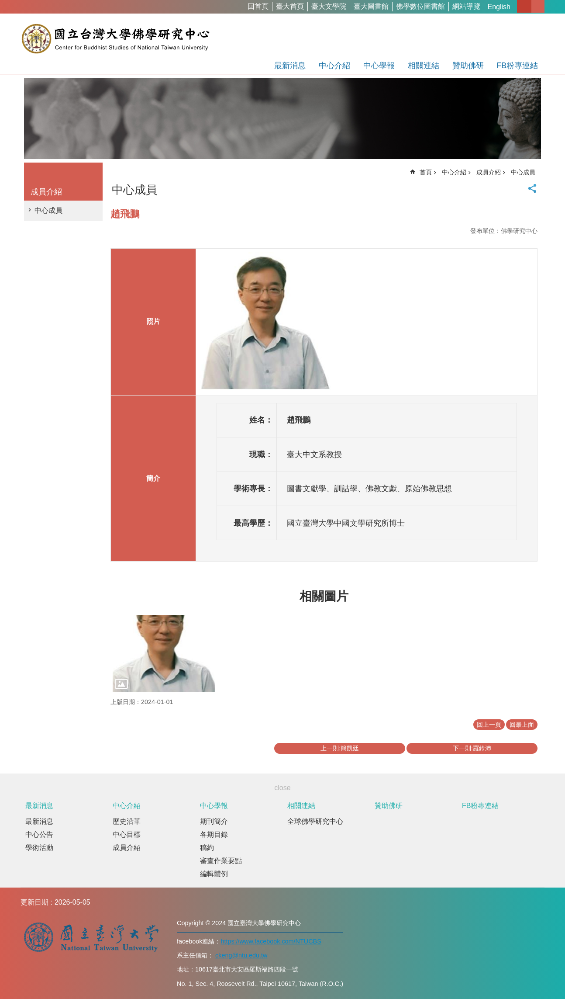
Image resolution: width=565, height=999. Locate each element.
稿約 (207, 847)
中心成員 (48, 210)
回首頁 (258, 6)
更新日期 (34, 902)
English (499, 6)
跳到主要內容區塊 (4, 4)
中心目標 (127, 834)
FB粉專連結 (517, 65)
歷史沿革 (127, 821)
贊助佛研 (468, 65)
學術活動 (39, 847)
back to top (541, 975)
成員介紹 (46, 191)
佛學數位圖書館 (420, 6)
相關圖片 (324, 596)
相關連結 (423, 65)
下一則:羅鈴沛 (472, 748)
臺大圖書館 (371, 6)
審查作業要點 (221, 860)
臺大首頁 (290, 6)
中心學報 (379, 65)
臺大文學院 (328, 6)
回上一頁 (489, 724)
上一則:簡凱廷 (339, 748)
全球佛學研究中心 (315, 821)
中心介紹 (334, 65)
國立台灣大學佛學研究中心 (115, 38)
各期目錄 (214, 834)
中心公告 (39, 834)
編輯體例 (214, 874)
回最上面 (522, 724)
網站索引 (537, 6)
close (282, 787)
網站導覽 (466, 6)
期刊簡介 (214, 821)
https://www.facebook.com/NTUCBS (270, 941)
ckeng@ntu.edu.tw (241, 955)
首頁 (426, 172)
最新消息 (290, 65)
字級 (524, 6)
